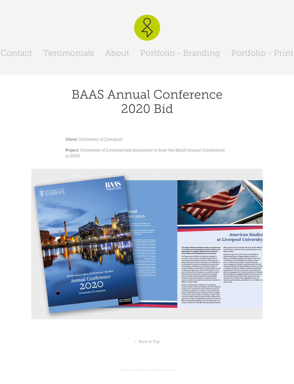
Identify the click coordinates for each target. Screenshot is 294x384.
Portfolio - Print (262, 53)
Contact (16, 53)
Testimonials (68, 53)
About (117, 53)
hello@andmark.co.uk (162, 369)
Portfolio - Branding (180, 53)
